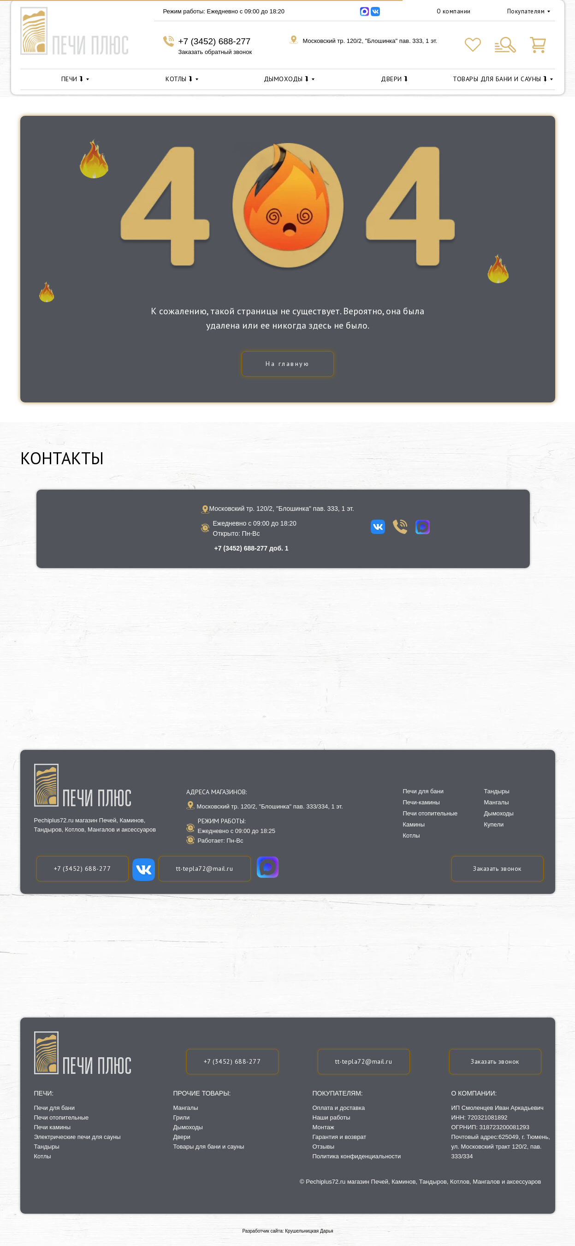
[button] (495, 1061)
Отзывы (324, 1146)
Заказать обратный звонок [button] (215, 51)
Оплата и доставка (339, 1107)
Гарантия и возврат (340, 1136)
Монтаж (323, 1127)
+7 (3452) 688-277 (214, 41)
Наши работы (331, 1117)
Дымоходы (188, 1127)
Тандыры (46, 1146)
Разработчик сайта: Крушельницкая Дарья (287, 1231)
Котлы (42, 1156)
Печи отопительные (61, 1117)
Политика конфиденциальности (357, 1156)
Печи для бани (54, 1107)
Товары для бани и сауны (208, 1146)
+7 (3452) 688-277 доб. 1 (251, 548)
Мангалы (185, 1107)
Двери (181, 1136)
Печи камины (52, 1127)
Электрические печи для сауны (77, 1136)
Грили (181, 1117)
